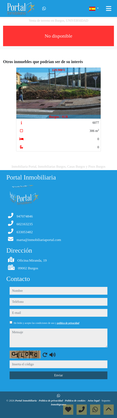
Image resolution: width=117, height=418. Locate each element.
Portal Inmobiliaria (26, 400)
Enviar (58, 375)
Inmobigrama (58, 404)
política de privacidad (68, 323)
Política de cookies (75, 400)
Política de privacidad (51, 400)
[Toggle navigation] (109, 8)
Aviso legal (94, 400)
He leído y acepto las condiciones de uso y (46, 323)
